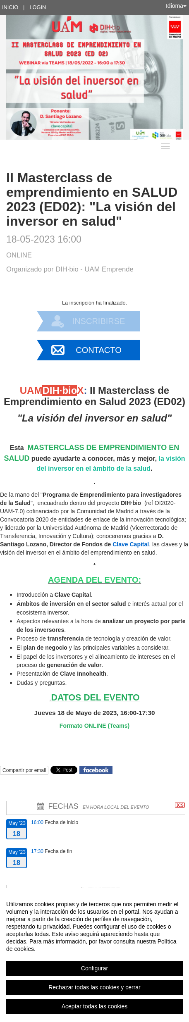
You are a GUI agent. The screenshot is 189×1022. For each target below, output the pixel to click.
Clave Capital (130, 544)
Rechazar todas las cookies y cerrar (94, 987)
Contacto (98, 350)
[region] (94, 955)
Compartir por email (24, 770)
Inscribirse (98, 321)
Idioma (176, 5)
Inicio (10, 7)
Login (37, 7)
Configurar (94, 968)
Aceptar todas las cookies (95, 1006)
